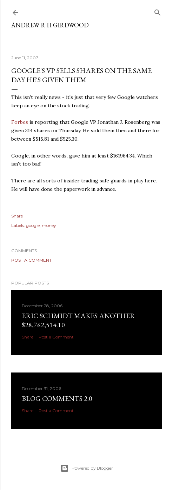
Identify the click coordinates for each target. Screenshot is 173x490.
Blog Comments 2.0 (57, 398)
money (49, 225)
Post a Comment (31, 260)
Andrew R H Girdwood (50, 25)
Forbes (19, 122)
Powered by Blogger (86, 468)
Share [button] (17, 216)
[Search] (157, 11)
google (33, 225)
